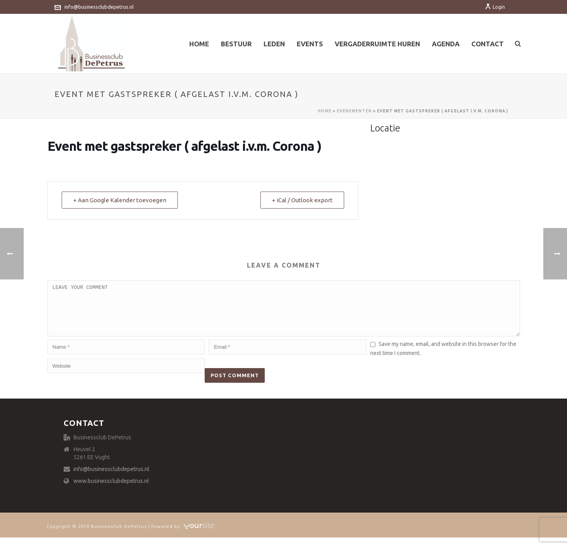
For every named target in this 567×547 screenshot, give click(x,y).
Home (199, 43)
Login (495, 6)
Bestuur (236, 43)
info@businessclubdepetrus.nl (99, 6)
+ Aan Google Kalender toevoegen (119, 200)
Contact (487, 43)
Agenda (446, 43)
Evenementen (354, 111)
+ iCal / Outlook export (302, 200)
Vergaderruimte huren (377, 43)
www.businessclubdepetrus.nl (111, 490)
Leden (274, 43)
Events (310, 43)
